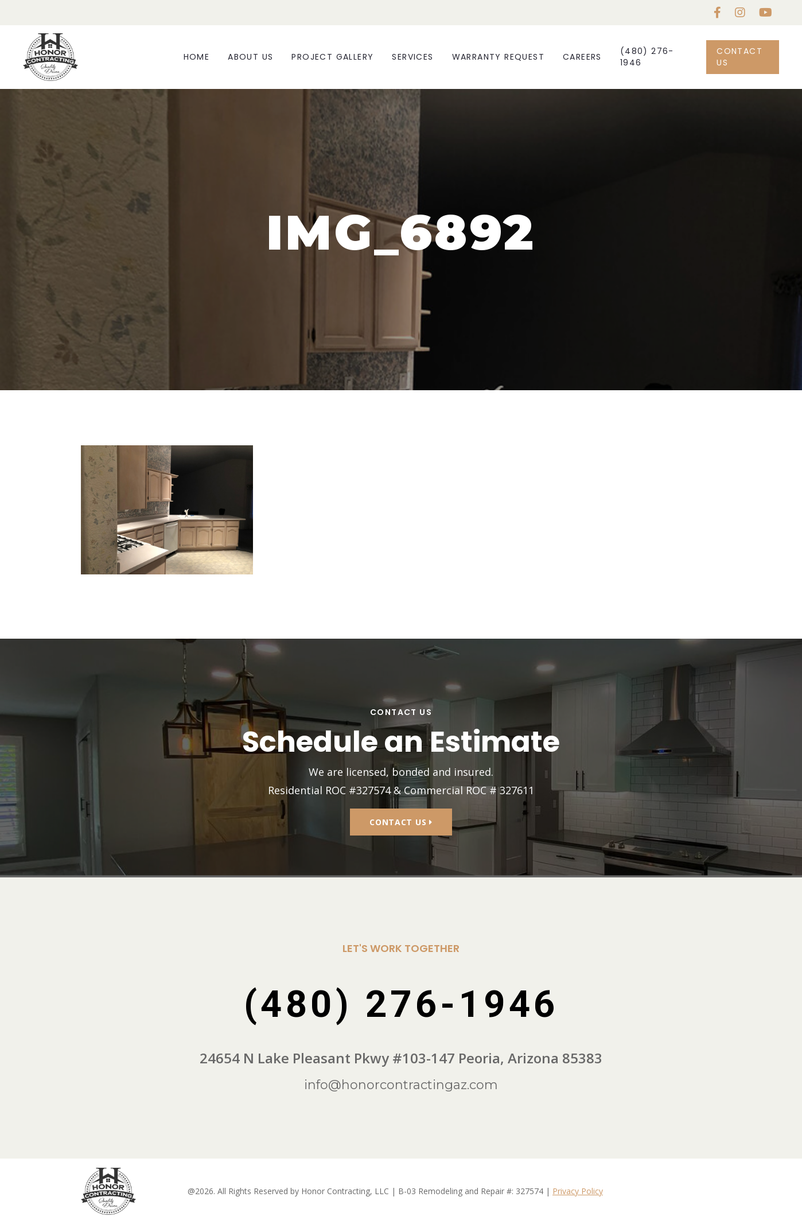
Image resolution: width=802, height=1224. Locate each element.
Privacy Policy (577, 1191)
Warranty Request (498, 57)
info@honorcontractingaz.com (401, 1085)
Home (197, 57)
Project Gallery (332, 57)
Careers (582, 57)
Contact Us (739, 56)
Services (412, 57)
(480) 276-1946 (647, 56)
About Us (250, 57)
